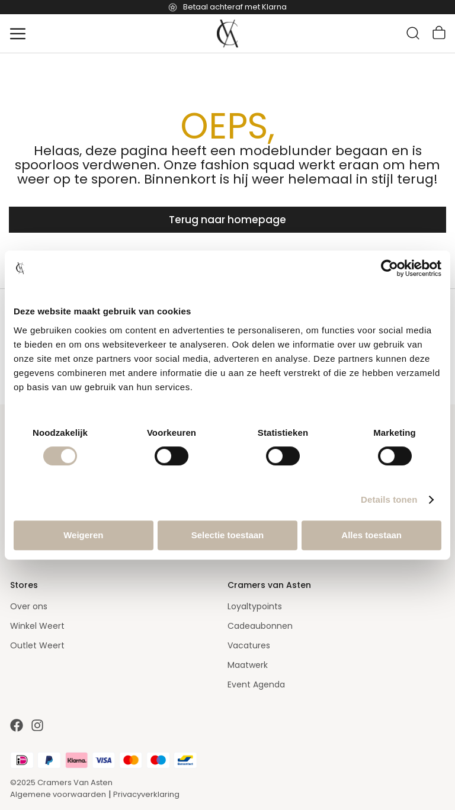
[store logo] (227, 34)
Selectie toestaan (227, 535)
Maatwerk (248, 665)
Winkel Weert (37, 626)
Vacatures (249, 645)
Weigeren (83, 535)
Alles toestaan (371, 535)
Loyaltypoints (255, 606)
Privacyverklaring (146, 794)
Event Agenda (256, 684)
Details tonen (389, 499)
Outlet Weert (37, 645)
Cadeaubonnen (260, 626)
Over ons (28, 606)
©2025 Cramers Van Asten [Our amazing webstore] (61, 782)
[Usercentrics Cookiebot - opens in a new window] (389, 268)
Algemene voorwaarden (58, 794)
